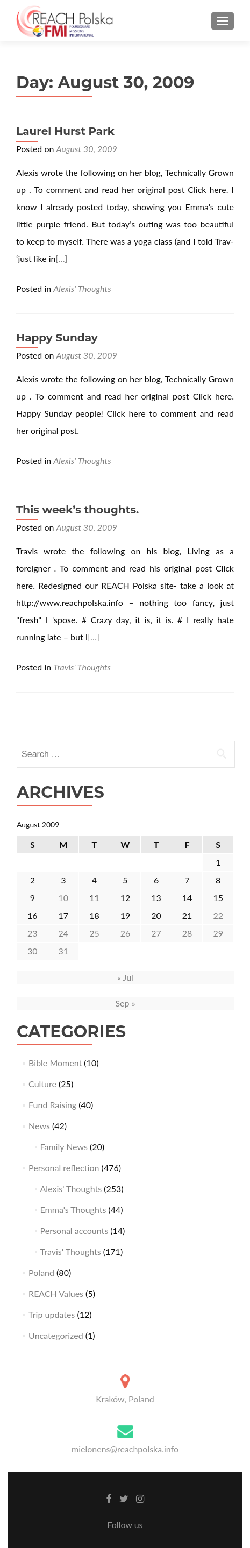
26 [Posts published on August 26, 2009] (125, 933)
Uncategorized (55, 1335)
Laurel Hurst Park (65, 131)
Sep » (125, 1003)
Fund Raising (52, 1105)
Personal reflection (63, 1167)
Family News (64, 1147)
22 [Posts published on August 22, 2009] (218, 915)
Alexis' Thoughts (82, 288)
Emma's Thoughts (73, 1209)
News (39, 1126)
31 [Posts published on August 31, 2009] (64, 951)
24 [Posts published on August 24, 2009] (64, 933)
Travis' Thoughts (82, 667)
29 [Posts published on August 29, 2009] (218, 933)
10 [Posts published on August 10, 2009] (64, 898)
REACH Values (55, 1293)
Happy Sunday (57, 337)
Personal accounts (74, 1230)
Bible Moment (55, 1063)
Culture (42, 1084)
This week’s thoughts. (77, 509)
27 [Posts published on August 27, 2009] (156, 933)
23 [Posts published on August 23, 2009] (32, 933)
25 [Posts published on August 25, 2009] (94, 933)
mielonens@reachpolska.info (125, 1449)
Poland (41, 1272)
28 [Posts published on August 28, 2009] (187, 933)
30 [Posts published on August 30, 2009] (32, 951)
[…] (62, 258)
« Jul (125, 977)
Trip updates (51, 1314)
